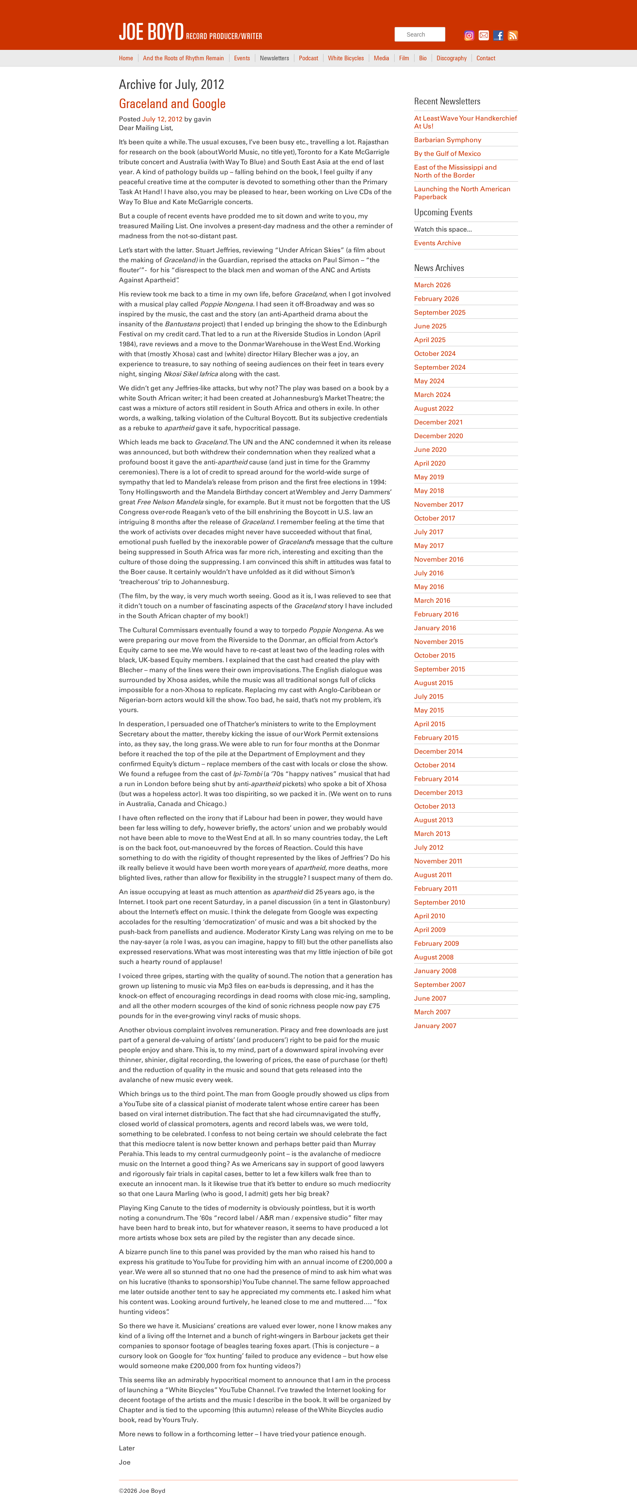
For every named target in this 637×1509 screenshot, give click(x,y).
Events (242, 58)
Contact (486, 58)
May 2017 (429, 546)
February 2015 (436, 738)
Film (404, 58)
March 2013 (432, 834)
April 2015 (429, 724)
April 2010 (429, 916)
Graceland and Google (172, 103)
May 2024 (429, 381)
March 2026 (432, 285)
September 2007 (440, 985)
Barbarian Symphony (447, 140)
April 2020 (430, 463)
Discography (452, 58)
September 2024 (440, 367)
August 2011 (433, 875)
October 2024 (435, 354)
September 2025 (440, 312)
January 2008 (435, 971)
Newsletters (274, 58)
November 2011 (438, 861)
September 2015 (439, 669)
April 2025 (430, 340)
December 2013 (438, 792)
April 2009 (430, 930)
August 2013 (433, 820)
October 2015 (434, 655)
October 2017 (434, 518)
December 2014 (438, 751)
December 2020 (438, 436)
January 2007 (435, 1026)
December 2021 (438, 422)
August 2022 (434, 408)
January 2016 (435, 628)
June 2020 (430, 450)
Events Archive (437, 243)
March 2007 (432, 1012)
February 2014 (436, 779)
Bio (423, 58)
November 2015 (439, 642)
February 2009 (436, 943)
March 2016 (432, 600)
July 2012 (429, 847)
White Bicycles (346, 58)
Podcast (308, 58)
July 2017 (429, 532)
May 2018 (429, 491)
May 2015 (429, 710)
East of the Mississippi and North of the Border (455, 171)
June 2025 (430, 326)
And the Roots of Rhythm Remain (183, 58)
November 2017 (439, 504)
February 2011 (436, 889)
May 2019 (429, 477)
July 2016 (429, 573)
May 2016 (429, 587)
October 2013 (434, 806)
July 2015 (429, 696)
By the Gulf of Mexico (447, 154)
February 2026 (436, 299)
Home (126, 58)
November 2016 (439, 559)
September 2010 (439, 902)
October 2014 (434, 765)
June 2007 (430, 998)
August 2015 (433, 683)
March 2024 (432, 395)
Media (381, 58)
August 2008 (434, 957)
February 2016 (436, 614)
